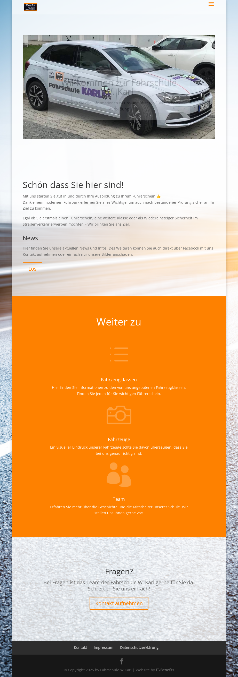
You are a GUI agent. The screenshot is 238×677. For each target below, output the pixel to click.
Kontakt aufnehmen (119, 603)
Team (119, 499)
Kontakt (80, 647)
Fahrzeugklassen (119, 379)
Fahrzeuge (119, 439)
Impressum (103, 647)
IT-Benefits (165, 669)
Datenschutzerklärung (139, 647)
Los (32, 268)
